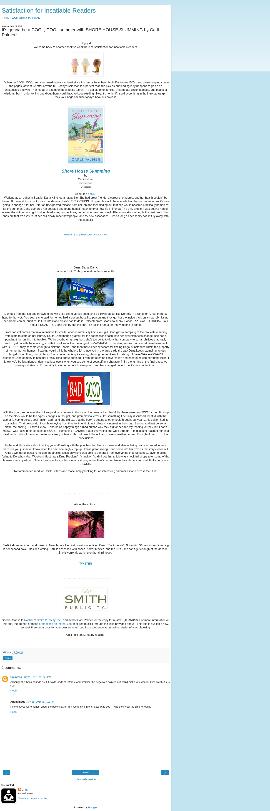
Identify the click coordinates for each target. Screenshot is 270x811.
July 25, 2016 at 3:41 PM (37, 677)
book (91, 193)
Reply (13, 690)
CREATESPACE (101, 235)
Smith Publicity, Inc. (49, 620)
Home (86, 772)
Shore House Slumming (86, 171)
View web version (86, 779)
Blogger (92, 807)
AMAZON (68, 235)
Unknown (16, 677)
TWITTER (85, 563)
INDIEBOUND (86, 235)
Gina (25, 789)
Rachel (28, 620)
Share (8, 658)
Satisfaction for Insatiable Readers (49, 10)
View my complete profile (32, 798)
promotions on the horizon (55, 623)
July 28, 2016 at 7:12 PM (40, 701)
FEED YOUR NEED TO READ (21, 17)
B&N (76, 235)
